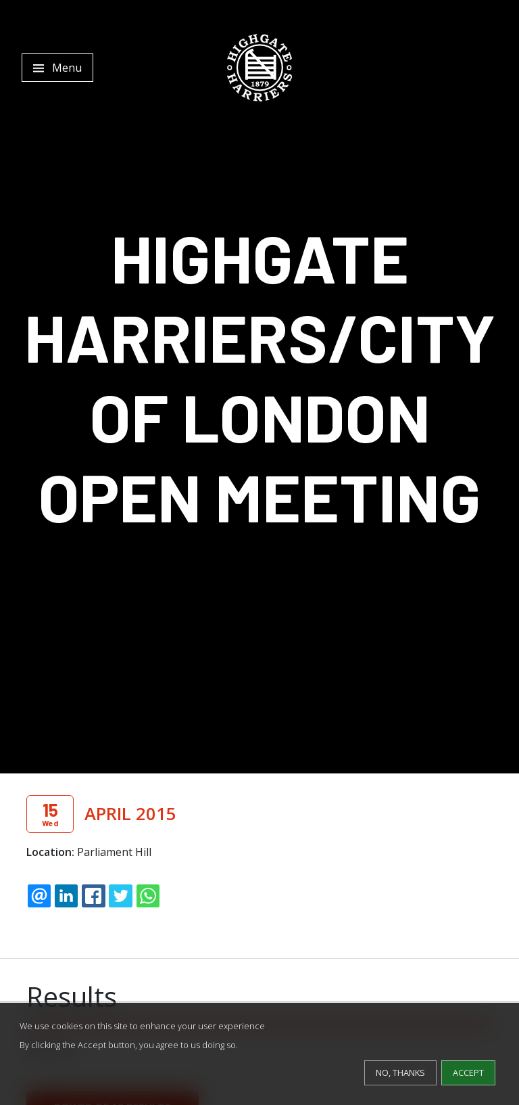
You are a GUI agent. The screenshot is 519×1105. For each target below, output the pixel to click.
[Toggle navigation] (57, 67)
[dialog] (259, 1054)
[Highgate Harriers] (259, 67)
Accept (468, 1072)
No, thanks (400, 1072)
